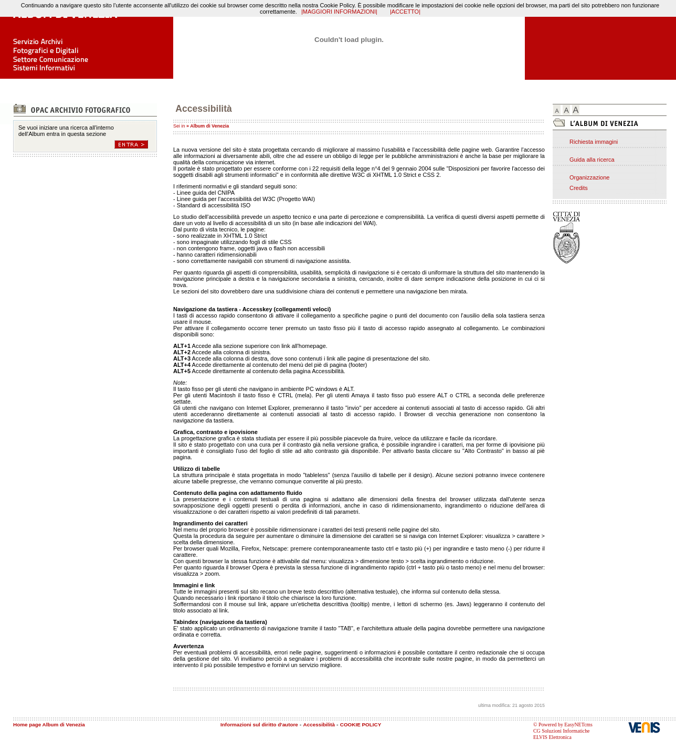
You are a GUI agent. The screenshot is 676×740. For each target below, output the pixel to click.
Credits (578, 188)
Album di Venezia (209, 126)
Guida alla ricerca (592, 159)
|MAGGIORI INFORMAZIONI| (339, 11)
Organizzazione (589, 177)
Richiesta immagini (593, 142)
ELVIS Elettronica (552, 737)
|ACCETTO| (405, 11)
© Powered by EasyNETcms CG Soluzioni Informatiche (563, 728)
